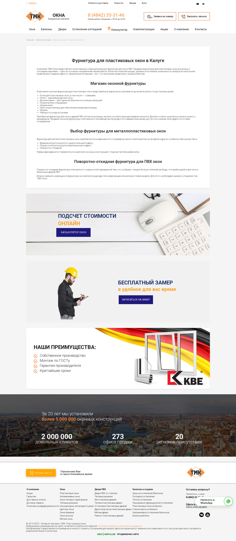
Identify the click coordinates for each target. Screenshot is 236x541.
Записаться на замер (136, 299)
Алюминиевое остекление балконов (151, 512)
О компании (181, 29)
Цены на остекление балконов (148, 493)
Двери (62, 29)
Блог (144, 3)
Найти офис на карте (196, 506)
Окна (32, 29)
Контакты (201, 29)
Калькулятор (117, 28)
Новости (118, 3)
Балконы (46, 29)
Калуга (32, 3)
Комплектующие (144, 29)
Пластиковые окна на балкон (147, 506)
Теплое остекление (142, 499)
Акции (132, 3)
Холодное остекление (144, 496)
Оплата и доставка (98, 3)
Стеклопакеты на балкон (145, 509)
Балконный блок (141, 515)
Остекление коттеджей (87, 29)
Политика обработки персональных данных (120, 526)
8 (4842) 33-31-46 (106, 15)
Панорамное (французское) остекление (153, 503)
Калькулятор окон (75, 232)
